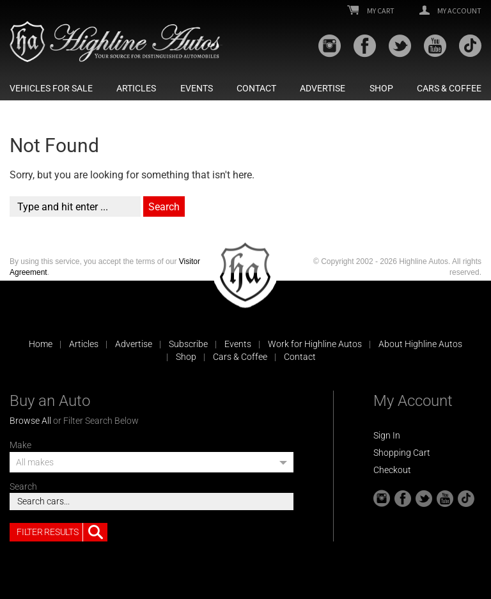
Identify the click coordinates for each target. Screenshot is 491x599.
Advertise (322, 88)
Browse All (30, 421)
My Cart (370, 10)
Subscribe (188, 344)
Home (40, 344)
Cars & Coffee (449, 88)
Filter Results (62, 532)
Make (20, 445)
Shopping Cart (401, 452)
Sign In (386, 435)
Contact (256, 88)
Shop (381, 88)
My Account (450, 10)
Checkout (392, 470)
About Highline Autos (420, 344)
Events (196, 88)
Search (23, 486)
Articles (136, 88)
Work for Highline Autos (315, 344)
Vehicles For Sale (51, 88)
